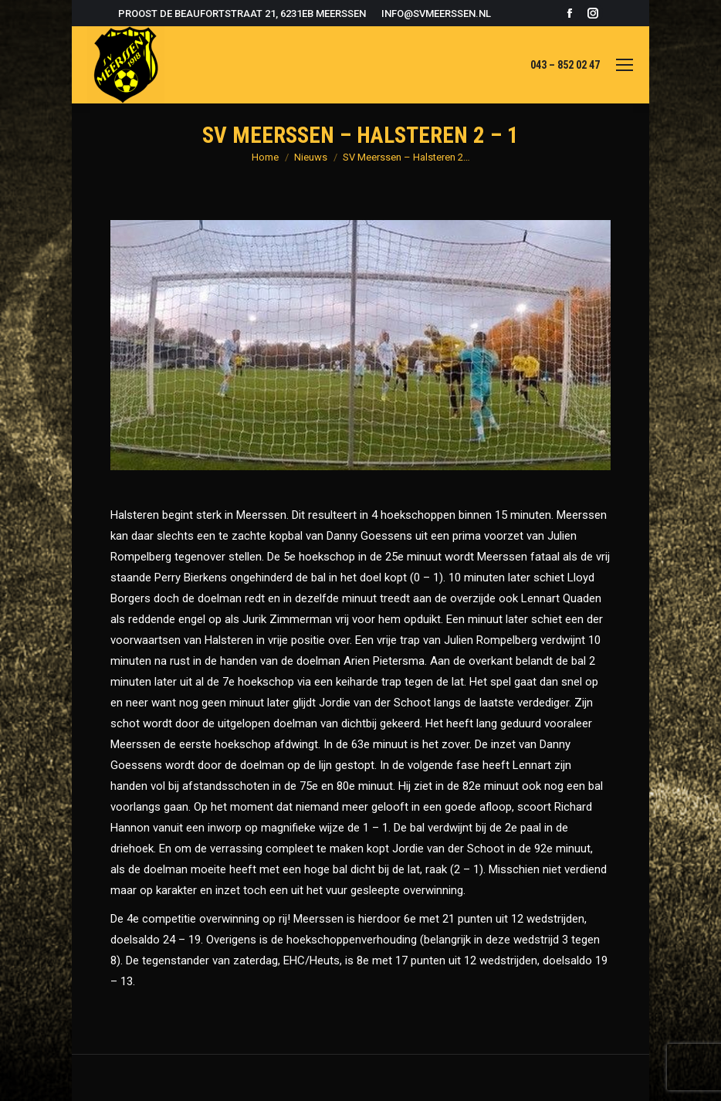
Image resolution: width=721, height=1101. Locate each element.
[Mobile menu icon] (624, 65)
